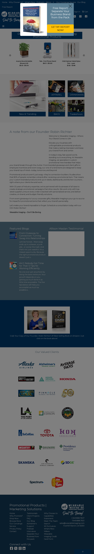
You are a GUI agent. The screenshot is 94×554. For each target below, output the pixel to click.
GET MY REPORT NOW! (60, 28)
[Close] (70, 6)
